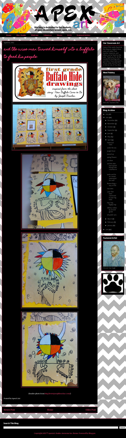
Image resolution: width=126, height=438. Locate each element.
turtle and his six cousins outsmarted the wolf (111, 177)
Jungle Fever (111, 151)
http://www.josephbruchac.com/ (57, 394)
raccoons (110, 189)
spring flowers (112, 157)
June (109, 133)
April (109, 140)
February (111, 222)
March (110, 219)
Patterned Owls (110, 144)
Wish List (34, 35)
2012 (107, 117)
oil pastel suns (111, 215)
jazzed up (110, 154)
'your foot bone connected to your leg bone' (111, 195)
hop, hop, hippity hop (111, 204)
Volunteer (47, 35)
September (111, 130)
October (110, 127)
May (109, 137)
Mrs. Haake (21, 35)
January (110, 225)
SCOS (69, 35)
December (111, 120)
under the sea (111, 148)
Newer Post (9, 410)
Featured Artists (83, 35)
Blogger (92, 433)
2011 (107, 230)
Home (8, 35)
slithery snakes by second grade (112, 210)
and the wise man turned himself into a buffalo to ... (112, 167)
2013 (107, 114)
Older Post (91, 410)
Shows (59, 35)
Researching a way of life (111, 184)
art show (110, 160)
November (111, 124)
